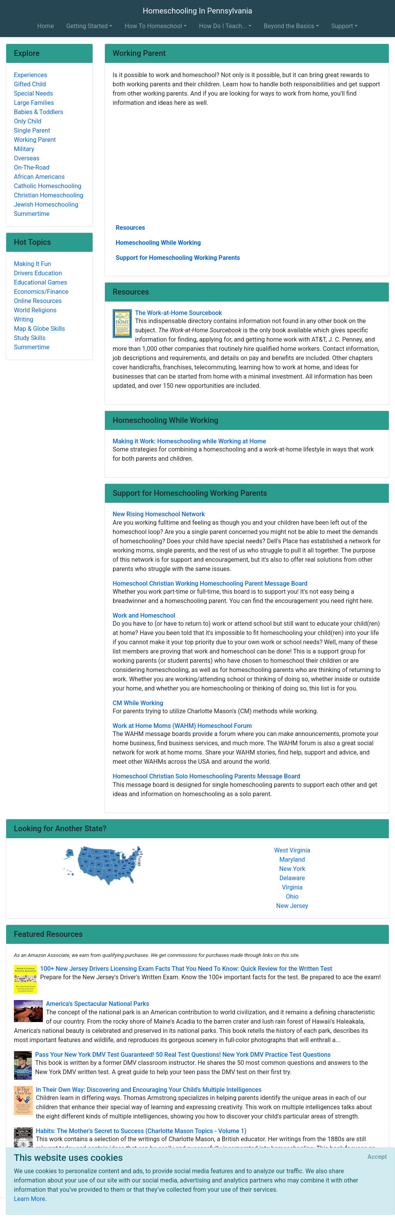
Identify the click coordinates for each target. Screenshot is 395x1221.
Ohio (292, 896)
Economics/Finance (41, 291)
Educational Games (40, 282)
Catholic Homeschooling (47, 186)
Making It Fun (32, 264)
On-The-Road (31, 167)
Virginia (292, 887)
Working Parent (35, 139)
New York (292, 868)
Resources (130, 227)
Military (24, 149)
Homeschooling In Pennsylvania (197, 10)
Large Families (34, 102)
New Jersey (292, 905)
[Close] (377, 1157)
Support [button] (342, 26)
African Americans (39, 176)
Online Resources (38, 301)
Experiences (30, 75)
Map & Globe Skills (39, 328)
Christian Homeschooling (48, 195)
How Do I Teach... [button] (223, 26)
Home (45, 26)
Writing (23, 319)
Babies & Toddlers (38, 112)
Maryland (292, 859)
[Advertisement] (247, 165)
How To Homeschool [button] (153, 26)
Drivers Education (38, 273)
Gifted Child (30, 84)
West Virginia (292, 850)
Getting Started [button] (87, 26)
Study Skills (30, 338)
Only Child (27, 121)
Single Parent (32, 130)
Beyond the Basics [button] (289, 26)
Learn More (29, 1198)
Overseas (26, 158)
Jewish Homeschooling (46, 204)
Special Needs (33, 93)
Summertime (31, 213)
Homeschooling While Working (158, 242)
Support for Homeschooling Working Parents (178, 257)
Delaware (292, 878)
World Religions (35, 310)
